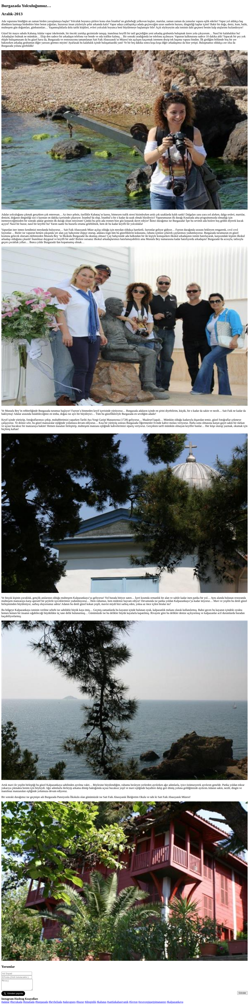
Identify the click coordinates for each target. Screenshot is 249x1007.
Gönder (242, 995)
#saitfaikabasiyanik (118, 1004)
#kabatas (102, 1004)
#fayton (133, 1004)
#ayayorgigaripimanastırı (152, 1004)
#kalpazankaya (175, 1004)
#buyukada (16, 1004)
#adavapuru (69, 1004)
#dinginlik (90, 1004)
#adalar (5, 1004)
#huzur (80, 1004)
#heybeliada (55, 1004)
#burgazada (41, 1004)
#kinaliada (29, 1004)
